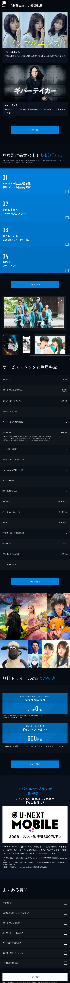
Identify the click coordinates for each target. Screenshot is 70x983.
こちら (39, 440)
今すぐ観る (35, 130)
